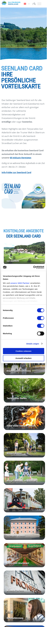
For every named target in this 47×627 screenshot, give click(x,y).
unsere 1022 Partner (20, 283)
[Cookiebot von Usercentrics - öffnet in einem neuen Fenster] (33, 267)
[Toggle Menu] (39, 3)
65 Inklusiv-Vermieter (20, 157)
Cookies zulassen (23, 351)
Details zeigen (32, 344)
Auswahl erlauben (23, 358)
